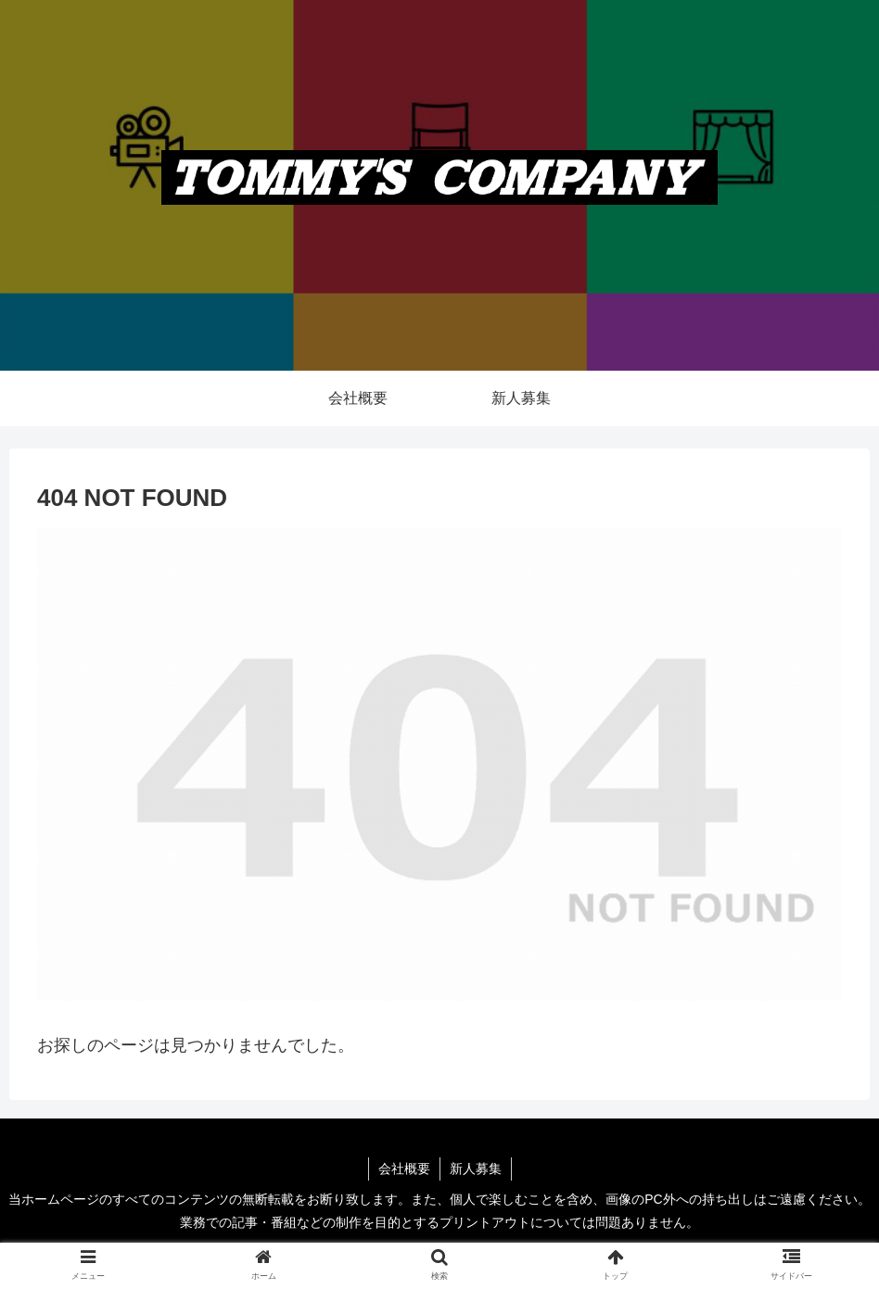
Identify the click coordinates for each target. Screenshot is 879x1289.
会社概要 (404, 1168)
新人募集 (476, 1168)
